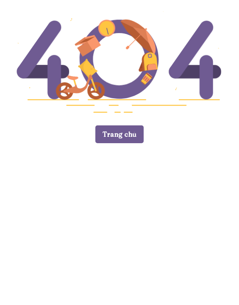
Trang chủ (119, 134)
